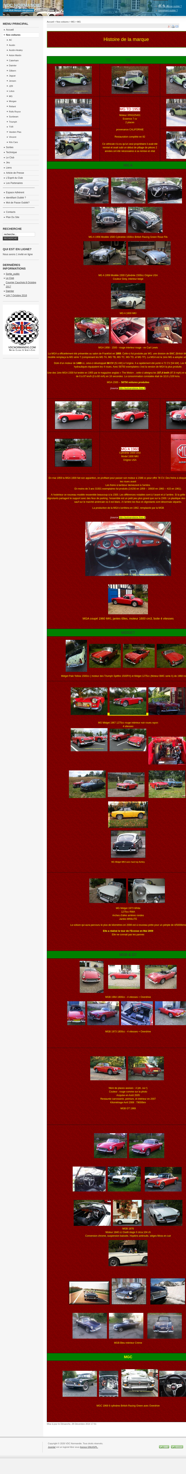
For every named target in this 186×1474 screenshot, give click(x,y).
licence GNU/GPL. (89, 1447)
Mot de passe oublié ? (170, 6)
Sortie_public (13, 274)
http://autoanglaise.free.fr (132, 388)
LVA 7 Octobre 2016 (16, 295)
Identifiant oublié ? (168, 10)
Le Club (10, 278)
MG (73, 22)
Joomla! (52, 1447)
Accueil (50, 22)
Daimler (10, 291)
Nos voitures (62, 22)
